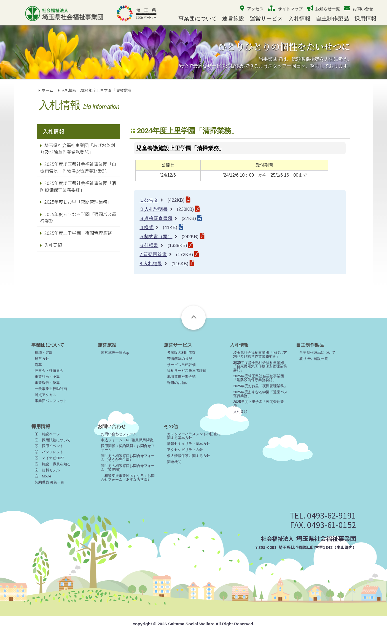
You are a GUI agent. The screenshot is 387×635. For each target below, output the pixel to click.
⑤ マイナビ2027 (49, 458)
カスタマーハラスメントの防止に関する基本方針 (194, 436)
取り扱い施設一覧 (313, 359)
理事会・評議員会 (49, 371)
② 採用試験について (53, 440)
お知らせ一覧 (327, 8)
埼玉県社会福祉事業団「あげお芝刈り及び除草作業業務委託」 (77, 148)
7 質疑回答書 (153, 254)
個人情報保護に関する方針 (188, 456)
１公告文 (148, 200)
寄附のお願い (178, 383)
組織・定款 (44, 353)
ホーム (47, 90)
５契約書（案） (155, 236)
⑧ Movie (43, 476)
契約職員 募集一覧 (49, 482)
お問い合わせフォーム (119, 434)
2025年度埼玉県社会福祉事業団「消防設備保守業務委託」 (78, 186)
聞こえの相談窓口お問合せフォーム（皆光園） (128, 468)
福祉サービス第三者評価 (186, 371)
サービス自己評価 (181, 365)
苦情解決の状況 (179, 359)
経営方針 (42, 359)
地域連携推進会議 (181, 377)
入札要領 (51, 245)
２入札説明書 (153, 209)
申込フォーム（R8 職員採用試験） (129, 440)
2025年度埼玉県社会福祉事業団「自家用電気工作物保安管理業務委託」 (78, 167)
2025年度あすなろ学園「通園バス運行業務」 (78, 217)
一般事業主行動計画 (51, 389)
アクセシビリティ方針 (185, 450)
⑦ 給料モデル (47, 470)
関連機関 (174, 462)
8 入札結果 (150, 263)
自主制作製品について (317, 353)
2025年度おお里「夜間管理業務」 (76, 201)
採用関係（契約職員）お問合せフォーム (128, 448)
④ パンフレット (49, 452)
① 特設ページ (47, 434)
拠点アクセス (45, 395)
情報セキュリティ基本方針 (188, 444)
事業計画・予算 (47, 377)
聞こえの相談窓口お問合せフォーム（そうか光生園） (128, 458)
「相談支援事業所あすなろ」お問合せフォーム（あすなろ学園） (128, 478)
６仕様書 (148, 245)
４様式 (146, 227)
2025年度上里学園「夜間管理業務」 (78, 233)
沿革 (38, 365)
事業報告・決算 (47, 383)
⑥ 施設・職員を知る (53, 464)
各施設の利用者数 (181, 353)
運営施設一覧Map (115, 353)
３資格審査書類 (155, 218)
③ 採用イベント (49, 446)
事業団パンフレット (51, 401)
